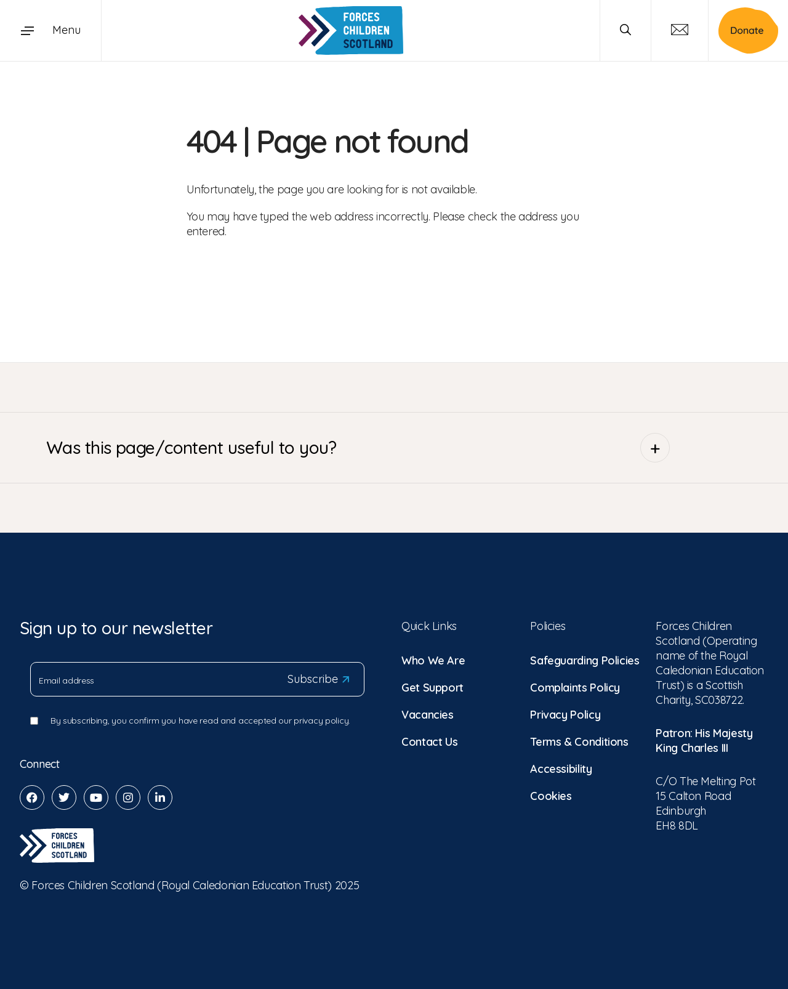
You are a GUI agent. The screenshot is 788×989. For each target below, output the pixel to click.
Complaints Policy (575, 687)
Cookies (550, 796)
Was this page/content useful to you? (358, 447)
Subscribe (318, 679)
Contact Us (429, 742)
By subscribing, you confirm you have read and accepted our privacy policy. (200, 720)
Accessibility (561, 769)
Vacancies (427, 715)
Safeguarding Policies (584, 660)
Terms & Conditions (579, 742)
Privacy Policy (565, 715)
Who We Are (433, 660)
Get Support (432, 687)
